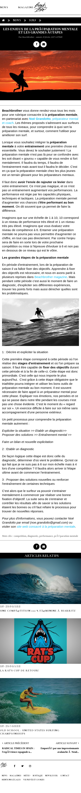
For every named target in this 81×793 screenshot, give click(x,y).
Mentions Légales (11, 780)
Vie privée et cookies (33, 780)
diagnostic (32, 536)
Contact (64, 775)
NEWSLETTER (51, 775)
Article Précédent (16, 743)
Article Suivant (66, 743)
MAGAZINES (26, 7)
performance (46, 536)
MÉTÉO (5, 36)
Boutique (22, 36)
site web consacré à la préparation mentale (46, 526)
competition (20, 536)
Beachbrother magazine (50, 277)
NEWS (4, 7)
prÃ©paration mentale (66, 536)
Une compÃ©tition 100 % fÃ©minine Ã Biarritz (38, 610)
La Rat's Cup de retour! (19, 670)
